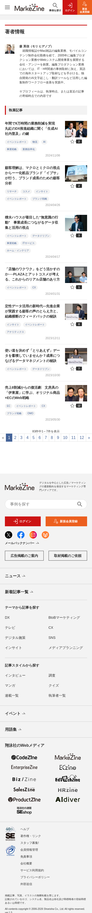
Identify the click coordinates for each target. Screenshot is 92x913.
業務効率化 (29, 149)
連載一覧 (12, 695)
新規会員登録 (65, 521)
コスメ (26, 191)
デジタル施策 (15, 638)
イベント (15, 713)
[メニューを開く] (7, 7)
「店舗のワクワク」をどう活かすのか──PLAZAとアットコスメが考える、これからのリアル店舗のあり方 (32, 274)
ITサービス (29, 243)
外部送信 (26, 884)
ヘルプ (24, 829)
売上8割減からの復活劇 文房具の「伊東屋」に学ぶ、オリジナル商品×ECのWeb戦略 (32, 393)
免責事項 (26, 856)
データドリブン (41, 235)
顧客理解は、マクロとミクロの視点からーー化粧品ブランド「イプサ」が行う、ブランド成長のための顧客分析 (32, 175)
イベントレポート (16, 142)
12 (81, 438)
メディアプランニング (66, 648)
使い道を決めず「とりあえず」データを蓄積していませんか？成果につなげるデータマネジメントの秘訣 (32, 355)
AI (44, 142)
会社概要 (26, 863)
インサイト (42, 191)
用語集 (13, 729)
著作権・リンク (30, 836)
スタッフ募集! (29, 843)
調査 (52, 675)
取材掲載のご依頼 (67, 556)
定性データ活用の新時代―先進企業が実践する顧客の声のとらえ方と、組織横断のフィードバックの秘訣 (32, 311)
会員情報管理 (29, 849)
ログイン (22, 521)
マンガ (10, 685)
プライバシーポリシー (35, 877)
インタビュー (15, 675)
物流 (34, 142)
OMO (30, 413)
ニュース (15, 576)
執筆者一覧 (57, 695)
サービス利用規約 (32, 870)
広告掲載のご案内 (24, 556)
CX (34, 287)
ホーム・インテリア (18, 250)
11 (73, 438)
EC (8, 406)
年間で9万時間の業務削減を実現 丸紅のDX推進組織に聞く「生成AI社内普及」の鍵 (31, 128)
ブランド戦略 (39, 198)
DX (7, 617)
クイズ (54, 685)
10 (65, 438)
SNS (52, 638)
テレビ (10, 628)
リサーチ (12, 191)
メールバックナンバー (22, 543)
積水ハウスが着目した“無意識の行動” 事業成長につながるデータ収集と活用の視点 (31, 222)
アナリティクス (15, 332)
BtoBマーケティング (64, 617)
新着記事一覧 (19, 592)
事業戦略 (12, 149)
